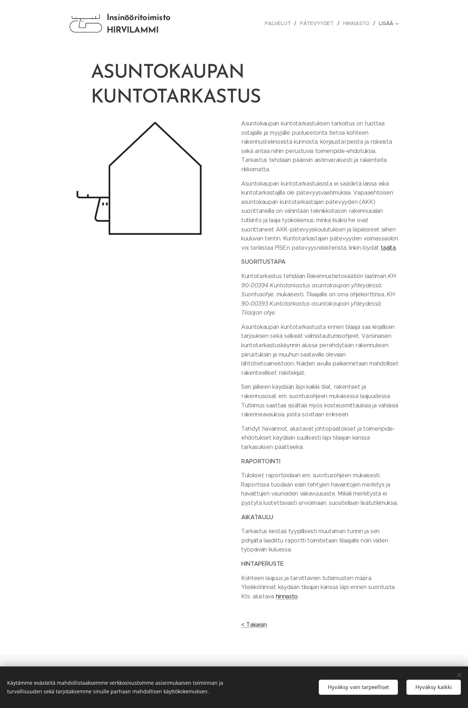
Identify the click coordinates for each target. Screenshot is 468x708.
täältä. (389, 247)
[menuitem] (280, 23)
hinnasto (287, 596)
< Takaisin (254, 624)
